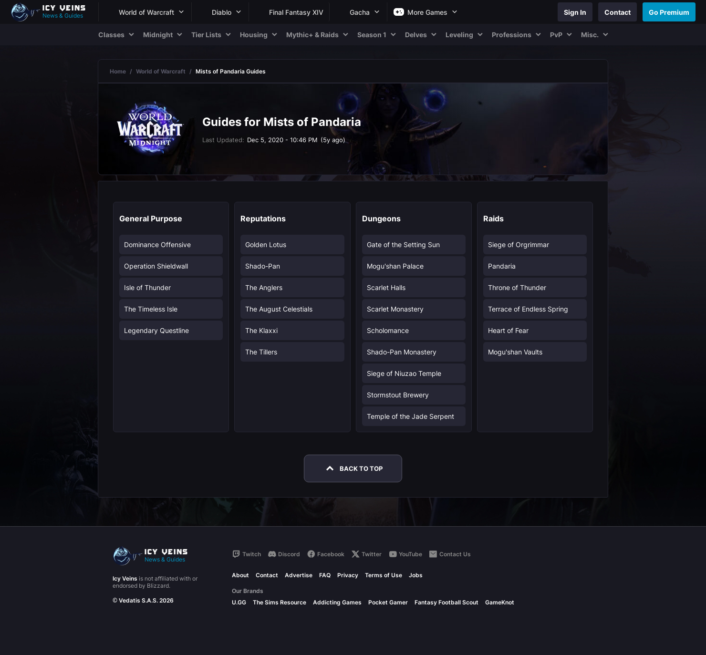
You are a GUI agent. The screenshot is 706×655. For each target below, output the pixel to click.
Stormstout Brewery (398, 395)
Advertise (298, 575)
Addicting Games (337, 602)
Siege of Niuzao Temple (404, 373)
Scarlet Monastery (395, 309)
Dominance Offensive (157, 244)
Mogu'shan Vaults (515, 352)
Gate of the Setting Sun (403, 244)
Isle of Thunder (147, 287)
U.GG (239, 602)
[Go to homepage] (52, 11)
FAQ (325, 575)
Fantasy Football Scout (446, 602)
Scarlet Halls (386, 287)
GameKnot (499, 602)
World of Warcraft (161, 71)
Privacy (347, 575)
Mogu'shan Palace (395, 266)
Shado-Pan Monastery (401, 352)
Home (118, 71)
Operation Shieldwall (156, 266)
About (240, 575)
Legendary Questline (156, 330)
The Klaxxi (261, 330)
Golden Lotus (265, 244)
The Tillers (261, 352)
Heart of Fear (508, 330)
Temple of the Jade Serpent (410, 416)
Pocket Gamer (388, 602)
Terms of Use (383, 575)
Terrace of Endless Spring (528, 309)
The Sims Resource (279, 602)
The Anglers (263, 287)
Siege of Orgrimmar (518, 244)
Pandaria (502, 266)
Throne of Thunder (517, 287)
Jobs (416, 575)
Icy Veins (125, 578)
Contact (267, 575)
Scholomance (388, 330)
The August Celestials (278, 309)
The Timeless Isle (150, 309)
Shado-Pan (262, 266)
